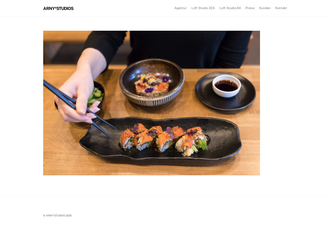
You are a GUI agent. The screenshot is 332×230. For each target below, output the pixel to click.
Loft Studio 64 (230, 8)
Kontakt (281, 8)
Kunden (265, 8)
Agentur (180, 8)
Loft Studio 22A (203, 8)
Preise (250, 8)
